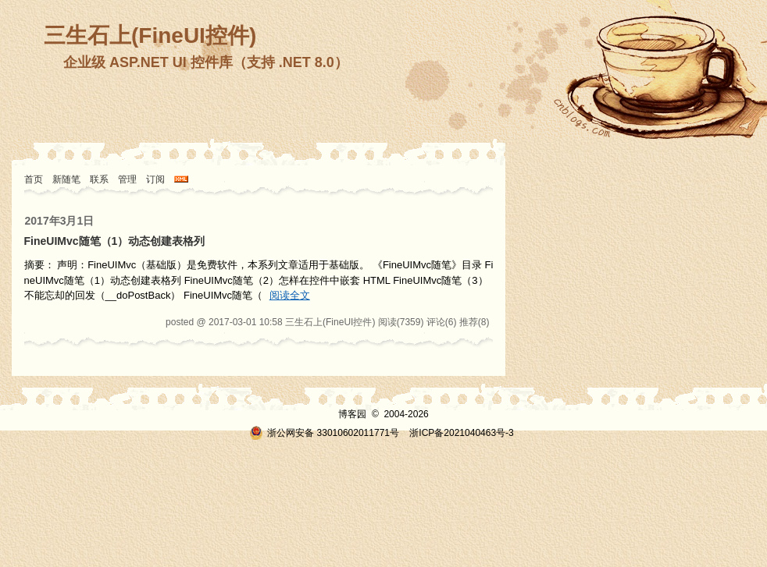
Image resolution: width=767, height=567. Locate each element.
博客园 (352, 414)
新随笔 (66, 179)
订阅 (155, 179)
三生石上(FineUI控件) (150, 35)
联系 (99, 179)
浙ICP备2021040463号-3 (461, 432)
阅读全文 (289, 295)
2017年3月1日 (60, 220)
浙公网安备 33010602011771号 (324, 432)
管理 (127, 179)
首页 (33, 179)
